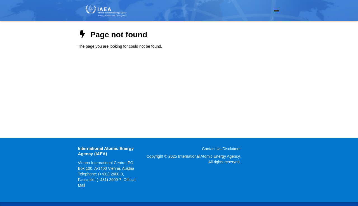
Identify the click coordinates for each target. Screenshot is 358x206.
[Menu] (276, 10)
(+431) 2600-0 (110, 174)
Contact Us (211, 149)
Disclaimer (231, 149)
